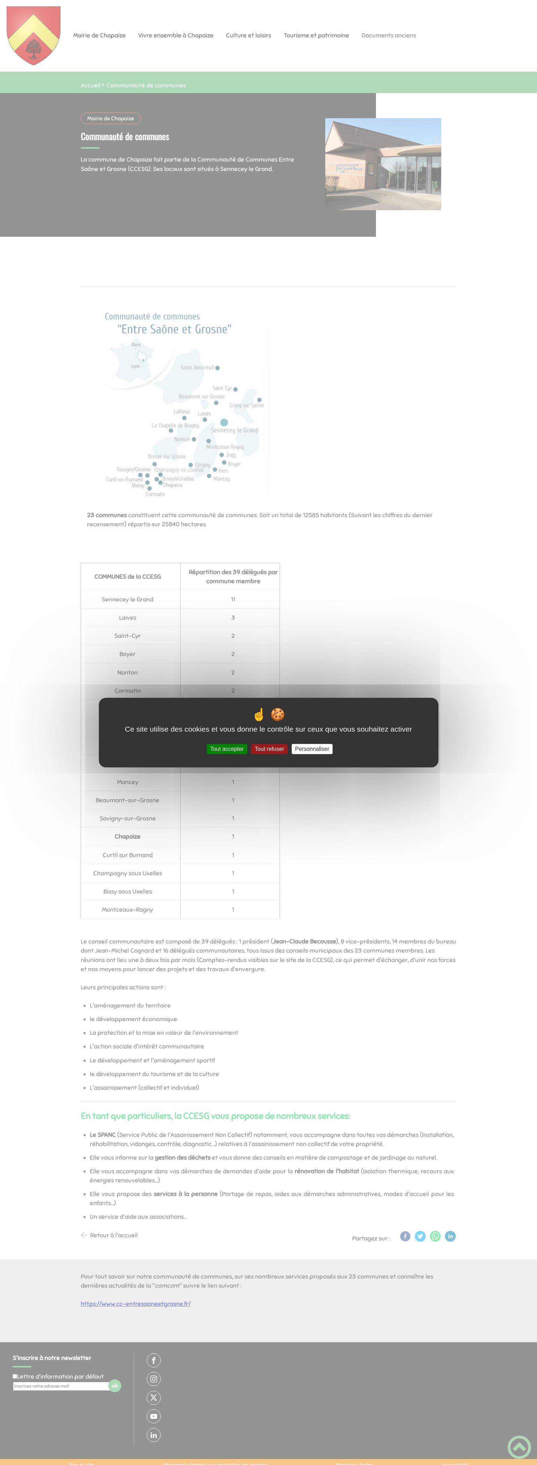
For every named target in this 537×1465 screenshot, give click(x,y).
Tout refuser (269, 749)
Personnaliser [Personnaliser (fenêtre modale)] (312, 749)
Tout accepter (227, 749)
